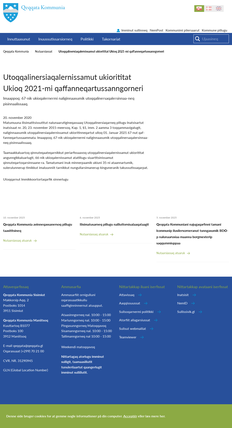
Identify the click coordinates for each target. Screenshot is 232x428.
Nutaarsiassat (43, 51)
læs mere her (155, 416)
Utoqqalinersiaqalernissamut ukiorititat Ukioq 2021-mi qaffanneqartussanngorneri (111, 51)
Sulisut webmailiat (132, 328)
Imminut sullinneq (134, 30)
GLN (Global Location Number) (25, 370)
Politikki (87, 39)
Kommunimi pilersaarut (183, 30)
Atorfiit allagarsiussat (134, 320)
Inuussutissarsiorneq (55, 39)
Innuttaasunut (18, 39)
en (219, 8)
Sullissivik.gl (186, 312)
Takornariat (111, 39)
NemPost (156, 30)
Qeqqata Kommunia (16, 51)
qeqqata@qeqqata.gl (28, 346)
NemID (182, 303)
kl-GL (199, 8)
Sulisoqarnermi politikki (136, 312)
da (209, 8)
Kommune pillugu (214, 30)
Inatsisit (183, 295)
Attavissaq (126, 295)
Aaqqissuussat (129, 303)
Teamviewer (127, 337)
